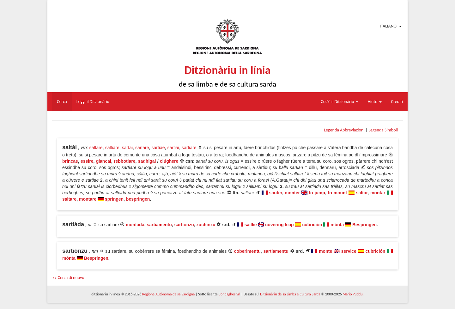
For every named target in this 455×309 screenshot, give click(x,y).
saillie (251, 224)
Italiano (388, 26)
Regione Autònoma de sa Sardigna (168, 294)
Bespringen (364, 224)
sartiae (158, 147)
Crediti (397, 101)
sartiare (189, 147)
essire (87, 161)
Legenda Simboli (383, 130)
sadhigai (147, 161)
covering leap (279, 224)
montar (377, 192)
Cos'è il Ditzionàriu (339, 101)
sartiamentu (159, 224)
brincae (70, 161)
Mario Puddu (352, 294)
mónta (337, 224)
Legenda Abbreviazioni (344, 130)
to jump (317, 192)
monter (292, 192)
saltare (96, 147)
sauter (275, 192)
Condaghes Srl (229, 294)
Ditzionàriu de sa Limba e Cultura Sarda (290, 294)
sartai (127, 147)
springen (114, 199)
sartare (142, 147)
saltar (362, 192)
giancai (103, 161)
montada (135, 224)
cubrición (312, 224)
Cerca (62, 101)
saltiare (112, 147)
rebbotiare (124, 161)
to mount (337, 192)
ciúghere (169, 161)
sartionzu (184, 224)
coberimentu (247, 251)
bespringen (138, 199)
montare (87, 199)
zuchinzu (206, 224)
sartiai (173, 147)
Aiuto (375, 101)
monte (325, 251)
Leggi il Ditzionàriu (92, 101)
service (348, 251)
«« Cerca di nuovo (68, 277)
